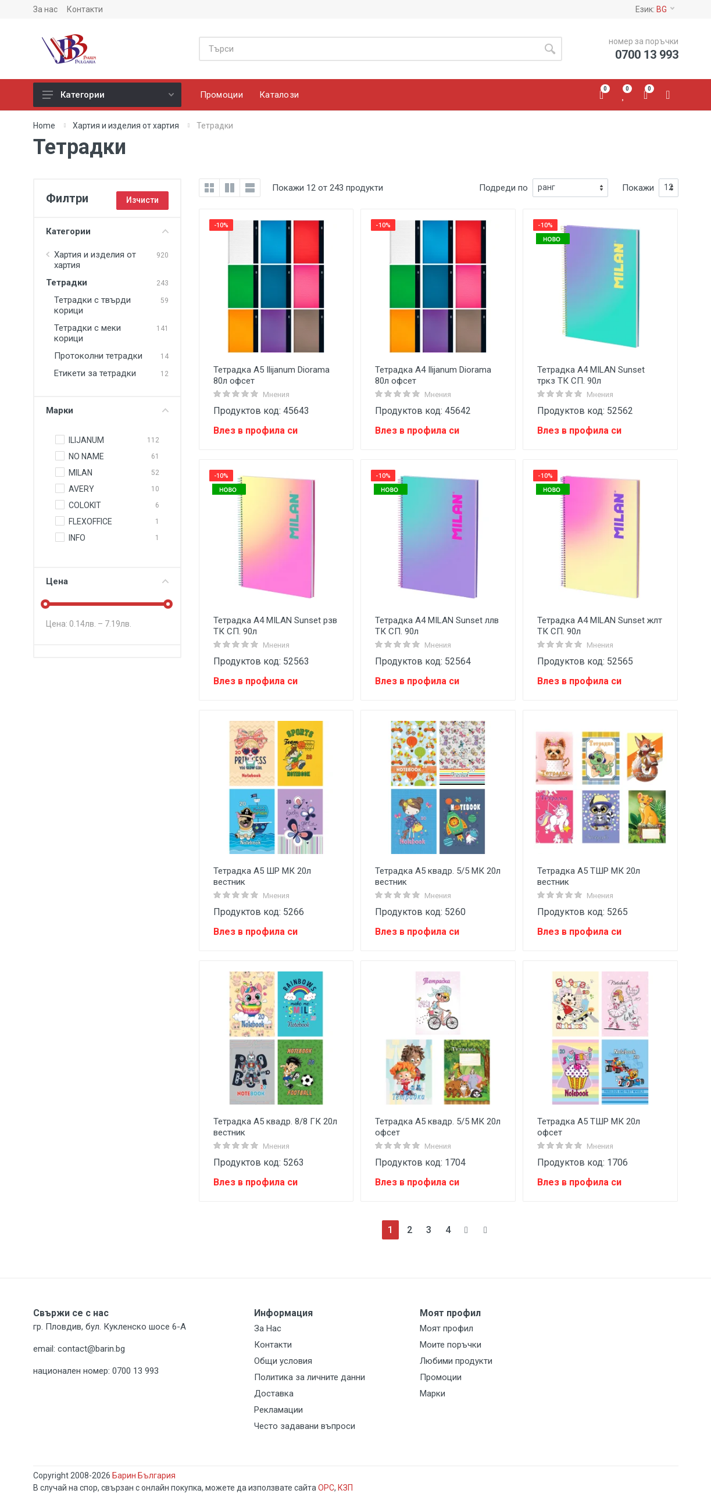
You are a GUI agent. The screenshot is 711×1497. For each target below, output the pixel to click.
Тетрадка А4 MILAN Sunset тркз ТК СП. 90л (591, 375)
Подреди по (503, 188)
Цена (107, 581)
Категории (108, 95)
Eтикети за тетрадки (95, 373)
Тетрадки (66, 282)
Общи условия (283, 1361)
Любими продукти (456, 1361)
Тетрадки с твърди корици (92, 305)
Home (44, 125)
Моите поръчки (450, 1344)
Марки (107, 410)
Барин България (144, 1475)
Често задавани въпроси (304, 1426)
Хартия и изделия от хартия (126, 125)
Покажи (638, 188)
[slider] (46, 604)
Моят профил (446, 1328)
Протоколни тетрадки (98, 356)
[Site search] (368, 49)
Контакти (85, 9)
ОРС (326, 1487)
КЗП (345, 1487)
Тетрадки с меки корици (87, 333)
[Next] (467, 1229)
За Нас (267, 1328)
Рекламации (278, 1410)
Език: (654, 9)
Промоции (441, 1377)
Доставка (274, 1393)
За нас (45, 9)
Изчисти (142, 200)
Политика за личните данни (309, 1377)
